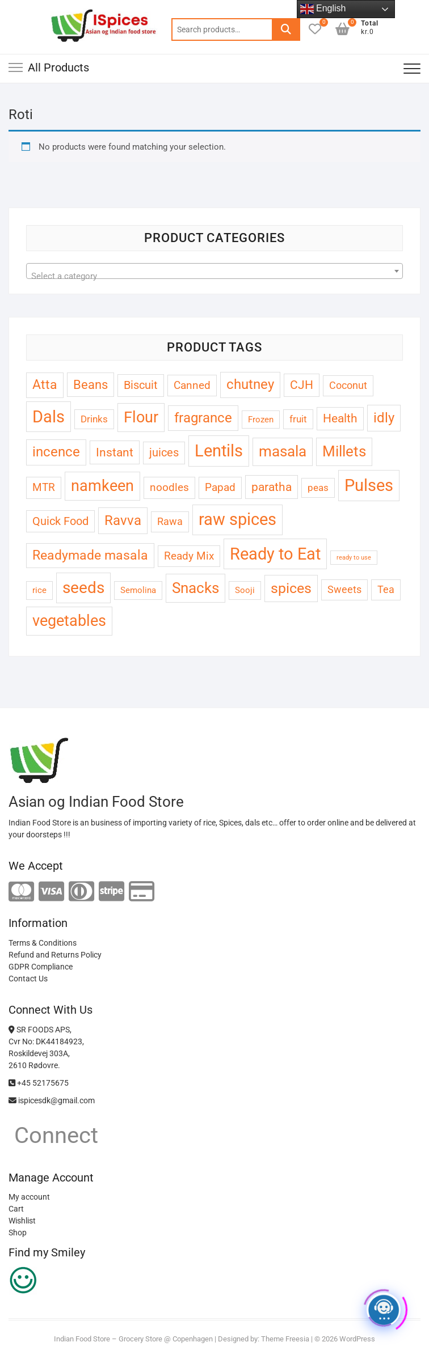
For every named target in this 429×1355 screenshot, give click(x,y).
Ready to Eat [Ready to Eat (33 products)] (275, 554)
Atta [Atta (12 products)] (44, 384)
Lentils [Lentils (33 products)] (219, 450)
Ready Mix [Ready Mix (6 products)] (189, 555)
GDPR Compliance (41, 966)
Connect (53, 1135)
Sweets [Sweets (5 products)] (344, 589)
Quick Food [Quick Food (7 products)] (60, 521)
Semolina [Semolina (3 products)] (138, 590)
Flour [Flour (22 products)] (141, 417)
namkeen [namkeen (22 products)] (102, 486)
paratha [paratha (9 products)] (271, 487)
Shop (18, 1232)
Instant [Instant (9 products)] (114, 452)
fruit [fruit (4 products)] (298, 419)
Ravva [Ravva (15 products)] (122, 520)
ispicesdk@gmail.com (52, 1100)
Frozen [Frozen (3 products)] (261, 419)
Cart (16, 1208)
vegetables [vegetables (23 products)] (69, 621)
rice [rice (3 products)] (39, 590)
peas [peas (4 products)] (318, 487)
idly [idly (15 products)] (383, 417)
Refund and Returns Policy (55, 954)
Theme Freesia (285, 1339)
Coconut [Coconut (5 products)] (348, 385)
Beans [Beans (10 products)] (90, 385)
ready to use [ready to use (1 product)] (354, 557)
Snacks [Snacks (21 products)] (195, 587)
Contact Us (28, 978)
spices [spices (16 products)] (291, 588)
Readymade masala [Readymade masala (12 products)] (90, 555)
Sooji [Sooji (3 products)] (245, 590)
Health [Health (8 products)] (340, 418)
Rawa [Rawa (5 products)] (170, 521)
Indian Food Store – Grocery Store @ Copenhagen (133, 1339)
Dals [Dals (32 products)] (48, 416)
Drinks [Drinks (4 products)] (94, 419)
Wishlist (22, 1220)
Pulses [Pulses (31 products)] (368, 485)
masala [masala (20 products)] (282, 451)
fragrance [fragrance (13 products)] (203, 418)
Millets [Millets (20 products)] (344, 451)
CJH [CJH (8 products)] (301, 385)
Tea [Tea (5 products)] (385, 589)
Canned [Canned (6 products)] (192, 385)
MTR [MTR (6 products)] (43, 487)
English (323, 9)
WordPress (357, 1339)
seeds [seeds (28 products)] (83, 587)
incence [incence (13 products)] (56, 452)
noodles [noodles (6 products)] (169, 487)
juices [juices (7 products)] (164, 452)
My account (29, 1196)
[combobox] (214, 271)
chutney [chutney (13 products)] (250, 384)
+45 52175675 (39, 1082)
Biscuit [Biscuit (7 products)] (141, 385)
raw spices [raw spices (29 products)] (237, 519)
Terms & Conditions (43, 942)
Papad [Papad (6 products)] (220, 487)
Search (286, 29)
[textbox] (214, 276)
